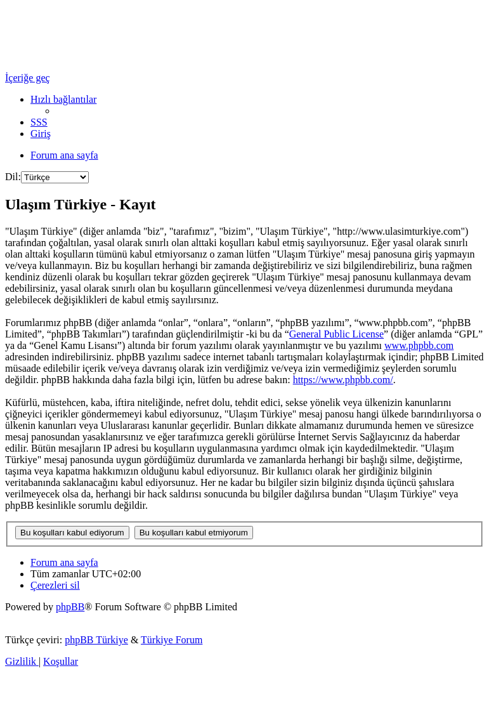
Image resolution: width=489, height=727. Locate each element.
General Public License (336, 334)
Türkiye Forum (171, 639)
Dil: (13, 176)
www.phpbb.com (418, 345)
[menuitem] (39, 122)
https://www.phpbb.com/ (343, 379)
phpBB (70, 606)
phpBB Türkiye (96, 639)
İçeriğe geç (27, 77)
